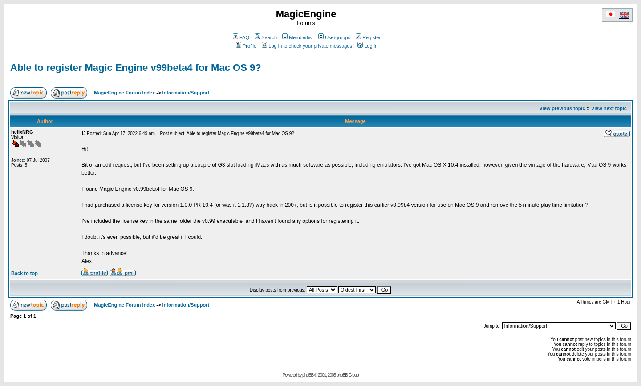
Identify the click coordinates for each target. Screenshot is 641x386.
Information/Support (185, 92)
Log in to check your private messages (307, 46)
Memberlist (297, 37)
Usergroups (334, 37)
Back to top (24, 273)
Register (368, 37)
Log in (367, 46)
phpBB (307, 375)
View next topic (609, 108)
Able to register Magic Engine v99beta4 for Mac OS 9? (135, 67)
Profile (246, 46)
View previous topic (562, 108)
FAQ (241, 37)
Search (266, 37)
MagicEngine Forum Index (124, 92)
